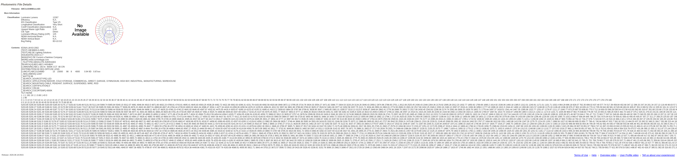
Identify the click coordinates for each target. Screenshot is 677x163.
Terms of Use (581, 155)
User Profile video (629, 155)
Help (594, 155)
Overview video (608, 155)
